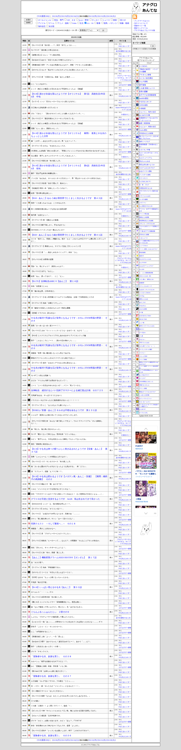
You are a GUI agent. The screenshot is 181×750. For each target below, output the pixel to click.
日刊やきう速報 (144, 234)
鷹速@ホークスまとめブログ (147, 392)
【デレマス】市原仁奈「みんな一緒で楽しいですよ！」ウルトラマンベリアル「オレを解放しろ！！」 (66, 422)
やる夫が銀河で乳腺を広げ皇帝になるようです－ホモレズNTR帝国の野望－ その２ (69, 369)
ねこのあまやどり (144, 375)
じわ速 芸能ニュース (147, 88)
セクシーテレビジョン (145, 398)
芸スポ (123, 20)
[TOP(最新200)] (43, 16)
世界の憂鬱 (143, 92)
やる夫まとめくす (125, 96)
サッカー (95, 20)
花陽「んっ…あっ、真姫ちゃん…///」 (45, 128)
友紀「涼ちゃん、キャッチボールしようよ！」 (49, 548)
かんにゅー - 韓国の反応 (147, 126)
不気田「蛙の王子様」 (39, 582)
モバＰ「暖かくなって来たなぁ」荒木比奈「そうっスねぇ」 (54, 434)
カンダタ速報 (143, 199)
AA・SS (90, 23)
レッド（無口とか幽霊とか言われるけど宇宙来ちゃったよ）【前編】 (57, 123)
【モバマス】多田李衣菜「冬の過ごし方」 (47, 597)
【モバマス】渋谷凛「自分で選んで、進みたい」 (49, 183)
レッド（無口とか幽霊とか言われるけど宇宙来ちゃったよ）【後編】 (57, 89)
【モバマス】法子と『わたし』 (43, 271)
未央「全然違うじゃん (39, 286)
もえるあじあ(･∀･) (145, 181)
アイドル (42, 23)
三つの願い (35, 701)
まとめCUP (142, 409)
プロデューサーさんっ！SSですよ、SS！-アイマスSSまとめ (123, 78)
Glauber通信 (143, 130)
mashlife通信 (143, 98)
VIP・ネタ (71, 20)
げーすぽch (142, 332)
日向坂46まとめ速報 (146, 133)
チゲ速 (141, 312)
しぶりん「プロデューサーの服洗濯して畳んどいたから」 (53, 617)
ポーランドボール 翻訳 (145, 349)
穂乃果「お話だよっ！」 (40, 215)
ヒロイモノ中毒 (144, 150)
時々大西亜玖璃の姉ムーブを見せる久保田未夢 (49, 209)
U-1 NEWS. (143, 66)
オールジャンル (44, 20)
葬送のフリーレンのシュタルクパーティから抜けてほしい (53, 358)
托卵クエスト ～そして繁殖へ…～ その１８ (53, 523)
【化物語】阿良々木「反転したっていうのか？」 (49, 188)
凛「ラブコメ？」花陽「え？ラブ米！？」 (47, 471)
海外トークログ (144, 141)
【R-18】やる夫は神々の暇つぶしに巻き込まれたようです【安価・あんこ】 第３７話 (69, 450)
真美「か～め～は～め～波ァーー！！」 (46, 326)
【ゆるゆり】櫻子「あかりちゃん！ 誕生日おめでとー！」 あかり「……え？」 (61, 642)
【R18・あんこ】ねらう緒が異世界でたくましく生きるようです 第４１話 (66, 235)
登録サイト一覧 (140, 26)
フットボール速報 (144, 174)
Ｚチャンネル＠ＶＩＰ (145, 286)
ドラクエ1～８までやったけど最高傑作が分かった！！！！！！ (55, 400)
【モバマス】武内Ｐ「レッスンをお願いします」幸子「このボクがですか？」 (60, 731)
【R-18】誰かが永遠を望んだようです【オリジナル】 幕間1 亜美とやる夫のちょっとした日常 (68, 134)
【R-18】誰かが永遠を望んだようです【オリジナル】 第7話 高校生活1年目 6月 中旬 (69, 95)
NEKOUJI (139, 473)
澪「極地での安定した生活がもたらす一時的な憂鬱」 (51, 308)
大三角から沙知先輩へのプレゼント (44, 108)
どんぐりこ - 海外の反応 (147, 112)
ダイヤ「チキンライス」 (40, 651)
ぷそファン (142, 202)
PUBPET (139, 470)
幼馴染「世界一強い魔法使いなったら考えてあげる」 (51, 353)
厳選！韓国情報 (144, 123)
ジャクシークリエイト (143, 501)
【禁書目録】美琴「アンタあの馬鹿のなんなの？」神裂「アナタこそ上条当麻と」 (62, 65)
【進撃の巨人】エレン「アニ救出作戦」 (46, 55)
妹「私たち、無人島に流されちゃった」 (46, 429)
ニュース (106, 20)
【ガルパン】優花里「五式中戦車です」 (46, 716)
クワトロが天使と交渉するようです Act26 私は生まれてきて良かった (65, 499)
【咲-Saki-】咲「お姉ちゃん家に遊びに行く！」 (49, 671)
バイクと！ (142, 353)
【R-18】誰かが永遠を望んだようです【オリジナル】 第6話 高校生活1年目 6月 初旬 (69, 167)
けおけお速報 (143, 309)
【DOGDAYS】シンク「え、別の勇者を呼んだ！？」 (51, 504)
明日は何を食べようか (147, 164)
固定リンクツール (141, 28)
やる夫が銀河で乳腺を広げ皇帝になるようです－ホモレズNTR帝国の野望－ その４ (69, 319)
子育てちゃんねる (144, 342)
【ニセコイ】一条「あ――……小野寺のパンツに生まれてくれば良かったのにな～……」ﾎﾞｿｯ (66, 622)
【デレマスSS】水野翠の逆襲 (42, 259)
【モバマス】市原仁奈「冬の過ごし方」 (46, 161)
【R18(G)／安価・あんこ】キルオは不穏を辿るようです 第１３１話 (64, 410)
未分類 (51, 26)
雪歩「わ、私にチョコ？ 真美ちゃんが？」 (48, 266)
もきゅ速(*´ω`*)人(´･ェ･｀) (147, 346)
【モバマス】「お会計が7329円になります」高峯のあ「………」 (55, 514)
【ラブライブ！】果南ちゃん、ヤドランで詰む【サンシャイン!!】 (56, 246)
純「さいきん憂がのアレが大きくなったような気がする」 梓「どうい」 (59, 466)
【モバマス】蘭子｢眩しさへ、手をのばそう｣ (48, 225)
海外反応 (42, 26)
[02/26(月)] (56, 16)
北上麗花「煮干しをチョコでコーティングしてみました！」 (54, 156)
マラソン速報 (143, 388)
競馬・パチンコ (110, 23)
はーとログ (142, 378)
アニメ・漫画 (63, 23)
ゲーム (51, 23)
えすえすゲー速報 (125, 85)
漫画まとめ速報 (144, 217)
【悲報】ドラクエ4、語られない (43, 313)
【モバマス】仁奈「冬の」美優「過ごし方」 (48, 553)
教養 (98, 23)
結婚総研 (141, 283)
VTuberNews (142, 305)
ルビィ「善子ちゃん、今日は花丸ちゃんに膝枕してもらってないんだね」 (59, 439)
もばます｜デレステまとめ (146, 289)
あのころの (142, 302)
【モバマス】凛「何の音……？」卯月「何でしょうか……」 (54, 45)
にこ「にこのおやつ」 (39, 84)
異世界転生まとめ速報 (146, 220)
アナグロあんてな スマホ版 (144, 30)
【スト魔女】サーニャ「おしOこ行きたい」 (48, 691)
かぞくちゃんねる (144, 196)
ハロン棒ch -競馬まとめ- (146, 279)
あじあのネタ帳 (144, 115)
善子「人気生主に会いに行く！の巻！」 (46, 647)
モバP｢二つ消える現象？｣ (41, 375)
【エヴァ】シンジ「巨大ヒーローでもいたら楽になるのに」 (54, 101)
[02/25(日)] (65, 16)
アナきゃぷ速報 (145, 75)
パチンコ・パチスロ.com (147, 223)
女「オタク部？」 (38, 562)
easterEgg (141, 296)
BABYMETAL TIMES (145, 316)
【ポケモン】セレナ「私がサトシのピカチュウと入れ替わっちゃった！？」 (60, 70)
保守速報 (142, 85)
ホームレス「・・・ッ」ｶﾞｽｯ (42, 592)
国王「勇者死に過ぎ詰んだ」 (42, 444)
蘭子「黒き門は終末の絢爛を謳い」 (44, 173)
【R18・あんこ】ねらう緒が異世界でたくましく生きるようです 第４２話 (66, 198)
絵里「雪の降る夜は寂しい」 (42, 193)
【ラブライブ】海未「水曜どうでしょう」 (47, 303)
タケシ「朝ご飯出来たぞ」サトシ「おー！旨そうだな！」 (53, 519)
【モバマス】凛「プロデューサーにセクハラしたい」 (51, 534)
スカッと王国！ (143, 356)
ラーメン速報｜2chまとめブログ (148, 249)
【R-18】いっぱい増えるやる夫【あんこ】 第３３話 (56, 587)
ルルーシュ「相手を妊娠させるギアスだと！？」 (49, 661)
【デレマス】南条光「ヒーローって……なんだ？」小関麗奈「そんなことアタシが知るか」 (66, 541)
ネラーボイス (143, 178)
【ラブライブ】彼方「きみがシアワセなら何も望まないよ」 (54, 363)
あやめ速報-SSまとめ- (123, 51)
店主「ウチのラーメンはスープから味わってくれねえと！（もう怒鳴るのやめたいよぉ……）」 (67, 494)
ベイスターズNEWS (144, 292)
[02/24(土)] (74, 16)
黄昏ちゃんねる (143, 299)
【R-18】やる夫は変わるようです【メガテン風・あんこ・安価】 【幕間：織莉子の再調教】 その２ (69, 478)
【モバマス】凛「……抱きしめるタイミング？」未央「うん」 (55, 252)
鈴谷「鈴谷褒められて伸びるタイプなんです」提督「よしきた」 (55, 726)
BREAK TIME (143, 319)
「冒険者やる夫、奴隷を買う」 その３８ (51, 656)
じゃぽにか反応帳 (144, 395)
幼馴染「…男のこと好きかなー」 (44, 529)
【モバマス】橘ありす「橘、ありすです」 (47, 484)
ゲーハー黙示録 (144, 214)
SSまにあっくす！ (124, 46)
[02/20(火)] (111, 16)
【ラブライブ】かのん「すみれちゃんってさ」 (49, 146)
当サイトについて (141, 23)
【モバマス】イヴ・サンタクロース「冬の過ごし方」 (51, 462)
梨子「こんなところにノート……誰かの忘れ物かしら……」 (54, 340)
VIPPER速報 (143, 105)
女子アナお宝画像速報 (147, 95)
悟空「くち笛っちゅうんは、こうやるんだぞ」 (49, 203)
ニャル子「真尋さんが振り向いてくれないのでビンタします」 (55, 415)
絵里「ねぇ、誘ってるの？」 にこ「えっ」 (48, 276)
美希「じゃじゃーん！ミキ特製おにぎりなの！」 (49, 457)
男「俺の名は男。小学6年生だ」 (43, 291)
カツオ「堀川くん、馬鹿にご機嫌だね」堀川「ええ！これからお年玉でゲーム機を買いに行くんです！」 (68, 240)
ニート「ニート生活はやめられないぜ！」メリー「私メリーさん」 (56, 385)
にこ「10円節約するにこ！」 (42, 632)
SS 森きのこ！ (126, 114)
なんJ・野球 (84, 20)
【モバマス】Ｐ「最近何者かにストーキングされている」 (53, 118)
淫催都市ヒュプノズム (144, 449)
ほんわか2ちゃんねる (145, 259)
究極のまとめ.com (144, 385)
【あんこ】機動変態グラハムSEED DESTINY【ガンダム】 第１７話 (64, 557)
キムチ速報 (143, 81)
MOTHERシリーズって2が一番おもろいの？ (48, 230)
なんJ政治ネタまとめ (145, 206)
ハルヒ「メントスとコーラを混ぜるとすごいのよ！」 (51, 489)
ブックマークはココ (141, 21)
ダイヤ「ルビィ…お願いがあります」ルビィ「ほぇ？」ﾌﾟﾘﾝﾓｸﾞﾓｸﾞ (56, 721)
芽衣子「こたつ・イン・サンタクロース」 (47, 627)
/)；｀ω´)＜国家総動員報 (146, 272)
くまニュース (143, 238)
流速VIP (141, 256)
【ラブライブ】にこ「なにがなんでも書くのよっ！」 (51, 405)
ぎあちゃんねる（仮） (145, 276)
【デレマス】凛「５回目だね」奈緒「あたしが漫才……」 (53, 77)
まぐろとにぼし (143, 412)
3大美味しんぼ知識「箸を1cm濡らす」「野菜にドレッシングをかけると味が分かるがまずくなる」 (68, 151)
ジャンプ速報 (143, 359)
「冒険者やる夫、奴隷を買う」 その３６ (51, 735)
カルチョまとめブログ (147, 168)
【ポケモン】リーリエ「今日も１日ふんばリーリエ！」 (52, 572)
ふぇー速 (141, 322)
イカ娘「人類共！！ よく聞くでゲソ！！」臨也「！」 (51, 706)
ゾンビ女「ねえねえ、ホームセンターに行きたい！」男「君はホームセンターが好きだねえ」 (66, 178)
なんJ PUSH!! (143, 262)
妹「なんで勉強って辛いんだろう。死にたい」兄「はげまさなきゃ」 (57, 607)
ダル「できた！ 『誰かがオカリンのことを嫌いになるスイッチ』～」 (58, 114)
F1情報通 (142, 108)
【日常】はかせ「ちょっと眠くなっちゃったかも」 (50, 577)
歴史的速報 (142, 252)
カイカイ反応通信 (146, 78)
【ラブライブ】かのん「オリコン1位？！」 (47, 509)
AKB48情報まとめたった (146, 381)
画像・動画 (124, 23)
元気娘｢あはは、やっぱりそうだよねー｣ (46, 395)
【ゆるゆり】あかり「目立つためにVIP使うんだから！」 (53, 60)
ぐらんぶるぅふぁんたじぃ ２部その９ (50, 612)
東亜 (115, 20)
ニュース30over (143, 245)
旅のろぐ (141, 329)
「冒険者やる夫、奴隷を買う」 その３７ (51, 676)
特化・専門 (58, 20)
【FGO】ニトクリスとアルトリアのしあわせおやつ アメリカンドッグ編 (58, 336)
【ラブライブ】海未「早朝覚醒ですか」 (46, 567)
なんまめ (141, 269)
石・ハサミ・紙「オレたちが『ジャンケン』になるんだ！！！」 (55, 686)
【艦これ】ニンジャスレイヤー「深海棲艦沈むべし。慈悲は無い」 (56, 602)
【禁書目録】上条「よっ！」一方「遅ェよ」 (48, 637)
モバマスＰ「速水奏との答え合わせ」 (45, 50)
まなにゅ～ (142, 339)
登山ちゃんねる (144, 161)
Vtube (74, 23)
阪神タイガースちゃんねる (146, 326)
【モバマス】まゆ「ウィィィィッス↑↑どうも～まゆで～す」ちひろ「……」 (60, 331)
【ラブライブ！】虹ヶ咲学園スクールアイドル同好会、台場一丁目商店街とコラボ (62, 297)
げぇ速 (141, 336)
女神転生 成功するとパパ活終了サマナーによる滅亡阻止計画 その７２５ (67, 390)
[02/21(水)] (102, 16)
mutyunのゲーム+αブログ (146, 266)
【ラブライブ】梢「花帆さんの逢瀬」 (45, 220)
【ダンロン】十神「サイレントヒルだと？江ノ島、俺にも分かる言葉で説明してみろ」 (64, 711)
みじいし (138, 452)
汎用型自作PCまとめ (145, 188)
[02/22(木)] (93, 16)
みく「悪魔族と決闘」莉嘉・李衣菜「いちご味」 (49, 666)
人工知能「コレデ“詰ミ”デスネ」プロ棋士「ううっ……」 (53, 681)
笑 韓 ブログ (144, 185)
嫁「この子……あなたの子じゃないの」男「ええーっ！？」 (54, 141)
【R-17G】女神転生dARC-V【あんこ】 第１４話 (54, 281)
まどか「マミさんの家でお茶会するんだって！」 (49, 380)
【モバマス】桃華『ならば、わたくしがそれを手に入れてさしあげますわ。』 (60, 696)
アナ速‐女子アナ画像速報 (147, 231)
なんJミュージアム (145, 158)
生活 (81, 23)
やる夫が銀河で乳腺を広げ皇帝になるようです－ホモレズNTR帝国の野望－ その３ (69, 346)
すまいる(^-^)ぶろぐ (144, 402)
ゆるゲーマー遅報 (145, 171)
